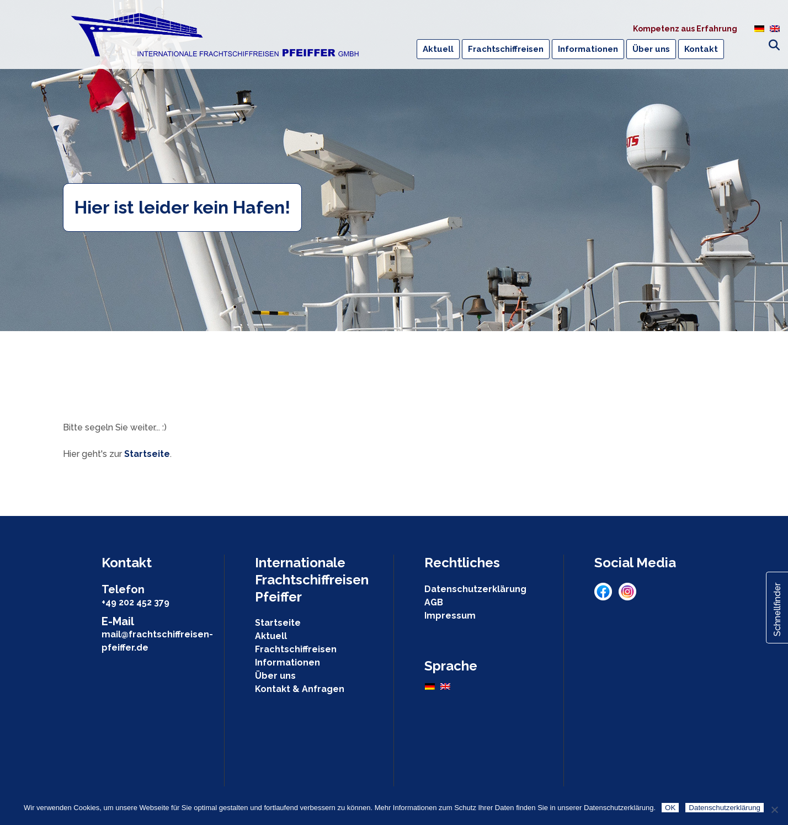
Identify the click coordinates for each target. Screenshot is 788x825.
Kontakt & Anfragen (299, 689)
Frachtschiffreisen (296, 649)
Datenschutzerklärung (475, 589)
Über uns (275, 675)
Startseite (147, 454)
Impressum (450, 615)
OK (670, 807)
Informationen (287, 662)
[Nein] (774, 809)
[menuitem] (759, 28)
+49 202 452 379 (135, 602)
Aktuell (271, 636)
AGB (433, 602)
